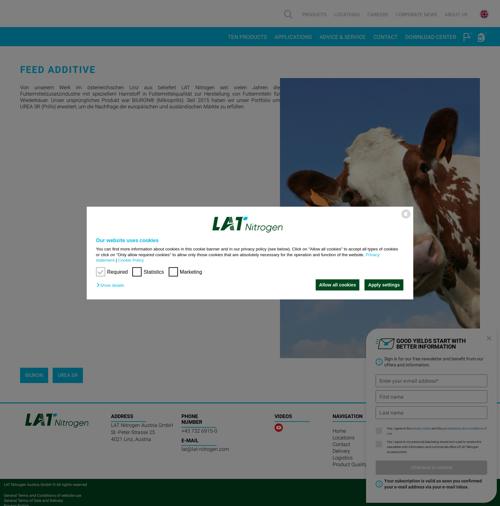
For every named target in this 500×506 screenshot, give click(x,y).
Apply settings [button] (384, 284)
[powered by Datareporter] (406, 218)
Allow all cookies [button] (337, 284)
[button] (112, 285)
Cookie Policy (131, 260)
